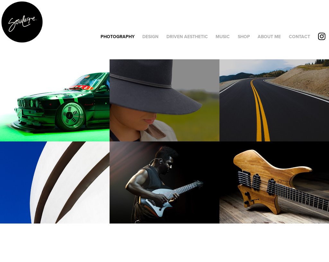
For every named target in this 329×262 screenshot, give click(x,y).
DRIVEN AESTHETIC (187, 36)
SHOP (244, 36)
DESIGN (150, 36)
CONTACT (299, 36)
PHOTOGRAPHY (118, 36)
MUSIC (223, 36)
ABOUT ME (269, 36)
